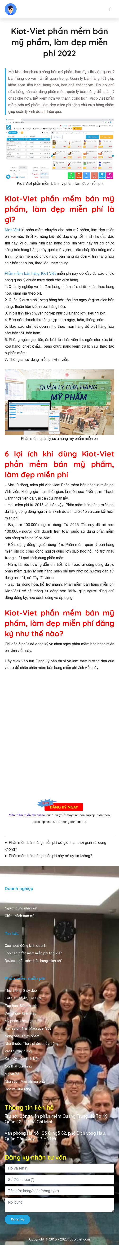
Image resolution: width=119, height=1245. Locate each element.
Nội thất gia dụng (18, 1066)
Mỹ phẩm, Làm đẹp (19, 1021)
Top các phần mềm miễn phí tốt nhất (33, 953)
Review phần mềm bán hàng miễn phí (33, 961)
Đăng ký (17, 1219)
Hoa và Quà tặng (18, 1089)
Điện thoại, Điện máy (20, 1013)
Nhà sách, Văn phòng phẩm (26, 1081)
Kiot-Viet (12, 230)
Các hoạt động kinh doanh (25, 946)
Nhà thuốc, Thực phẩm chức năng (31, 1044)
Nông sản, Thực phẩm (22, 1036)
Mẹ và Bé (12, 1074)
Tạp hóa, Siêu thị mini (21, 1006)
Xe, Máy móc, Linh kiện (22, 1059)
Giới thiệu (12, 901)
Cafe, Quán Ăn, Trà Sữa (23, 998)
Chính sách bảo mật (20, 916)
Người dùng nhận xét (21, 908)
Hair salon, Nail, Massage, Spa (28, 1028)
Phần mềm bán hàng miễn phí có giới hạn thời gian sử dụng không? (55, 845)
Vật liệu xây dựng (18, 1051)
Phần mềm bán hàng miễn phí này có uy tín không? (50, 856)
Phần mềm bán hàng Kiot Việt (30, 273)
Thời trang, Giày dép (21, 990)
